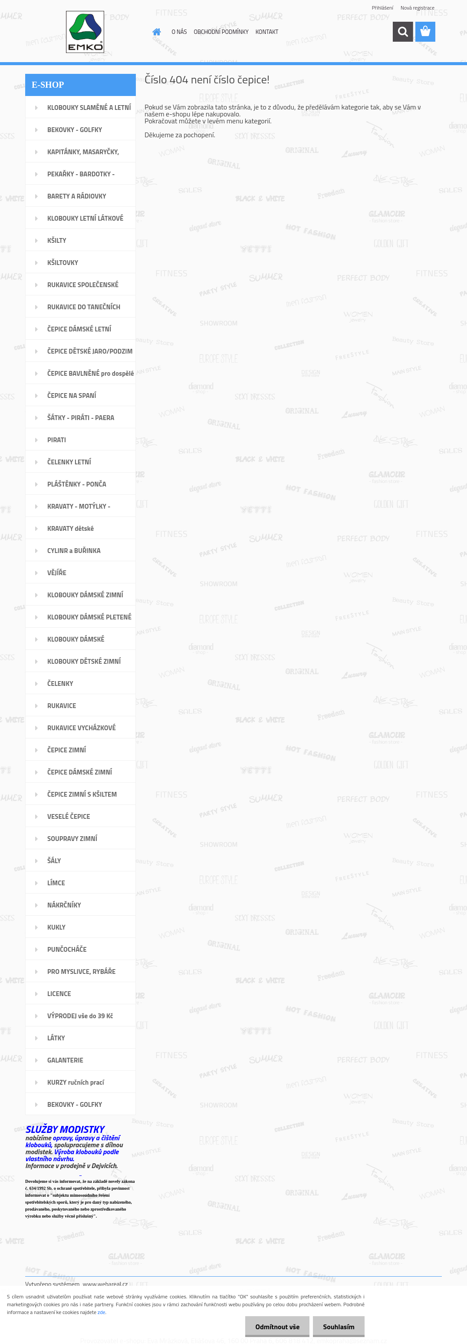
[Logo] (85, 32)
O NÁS (179, 31)
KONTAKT (267, 31)
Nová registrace (417, 7)
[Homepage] (155, 32)
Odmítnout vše (275, 1326)
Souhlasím (338, 1326)
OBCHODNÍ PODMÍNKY (221, 31)
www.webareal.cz (105, 1283)
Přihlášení (382, 7)
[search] (403, 32)
